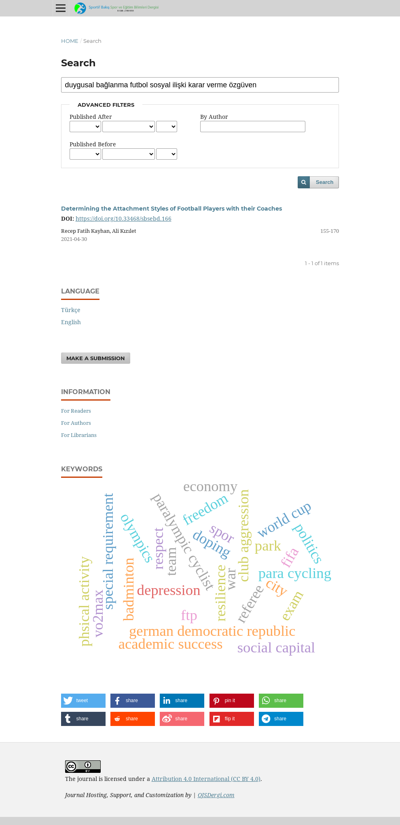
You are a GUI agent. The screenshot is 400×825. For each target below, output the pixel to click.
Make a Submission (95, 358)
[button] (83, 701)
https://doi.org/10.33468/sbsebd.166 (123, 218)
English (71, 322)
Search (324, 182)
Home (69, 41)
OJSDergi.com (216, 795)
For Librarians (79, 435)
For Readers (76, 410)
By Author (214, 116)
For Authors (76, 422)
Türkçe (70, 310)
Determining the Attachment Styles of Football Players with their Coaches (171, 208)
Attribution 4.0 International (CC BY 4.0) (206, 779)
